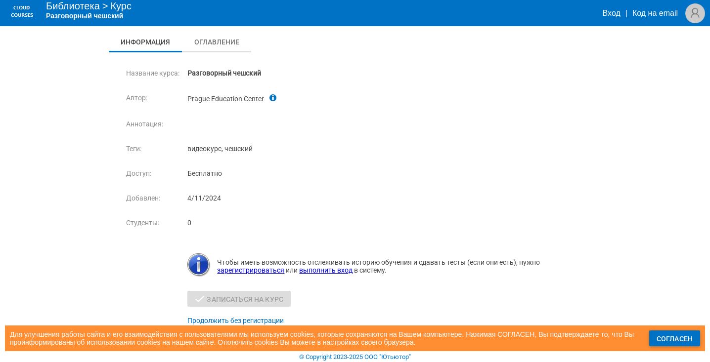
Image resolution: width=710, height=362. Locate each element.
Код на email (655, 13)
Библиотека (73, 5)
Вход (612, 13)
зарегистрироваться (250, 270)
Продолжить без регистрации (235, 320)
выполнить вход (326, 270)
